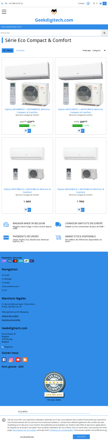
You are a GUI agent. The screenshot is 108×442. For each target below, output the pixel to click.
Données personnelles (11, 320)
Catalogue (7, 279)
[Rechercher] (104, 32)
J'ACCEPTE (81, 436)
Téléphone (7, 347)
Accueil (5, 275)
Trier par (87, 50)
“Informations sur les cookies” (24, 430)
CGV (4, 290)
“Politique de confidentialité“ (61, 430)
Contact (81, 3)
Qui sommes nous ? (11, 286)
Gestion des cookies (10, 316)
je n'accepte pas (27, 436)
